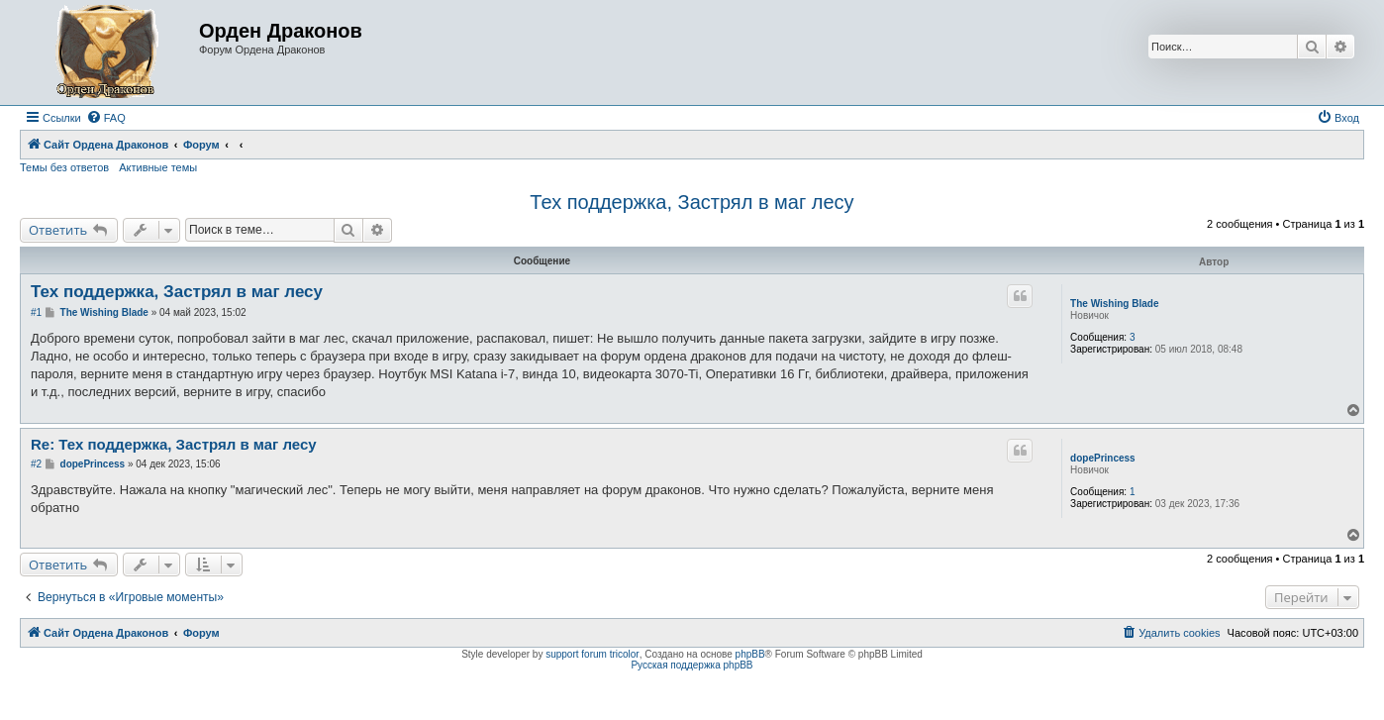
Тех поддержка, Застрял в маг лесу (691, 202)
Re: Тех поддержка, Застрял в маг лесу (174, 444)
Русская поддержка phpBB (691, 665)
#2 (36, 464)
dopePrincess (1103, 458)
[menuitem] (106, 118)
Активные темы (158, 167)
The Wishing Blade (1114, 303)
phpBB (750, 654)
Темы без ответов (64, 167)
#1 (36, 312)
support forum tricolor (592, 654)
